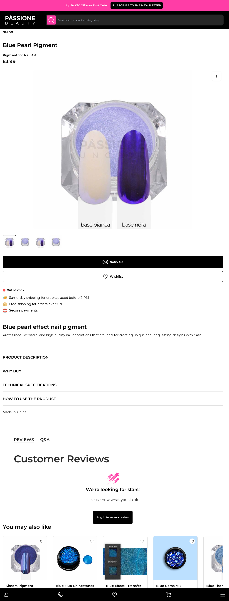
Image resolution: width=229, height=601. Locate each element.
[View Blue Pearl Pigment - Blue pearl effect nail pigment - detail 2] (25, 241)
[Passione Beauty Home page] (20, 20)
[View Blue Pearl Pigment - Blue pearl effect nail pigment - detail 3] (40, 241)
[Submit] (51, 20)
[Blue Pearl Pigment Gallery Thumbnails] (32, 241)
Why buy (12, 371)
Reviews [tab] (24, 439)
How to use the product (29, 399)
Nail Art (8, 31)
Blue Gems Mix (168, 586)
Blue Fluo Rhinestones (75, 586)
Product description (26, 357)
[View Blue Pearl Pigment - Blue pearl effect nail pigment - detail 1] (55, 241)
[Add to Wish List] (113, 276)
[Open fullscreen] (216, 76)
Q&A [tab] (44, 439)
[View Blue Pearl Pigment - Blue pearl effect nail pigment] (9, 241)
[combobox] (134, 20)
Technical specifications (30, 385)
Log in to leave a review (113, 517)
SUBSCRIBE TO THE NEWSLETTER (136, 5)
